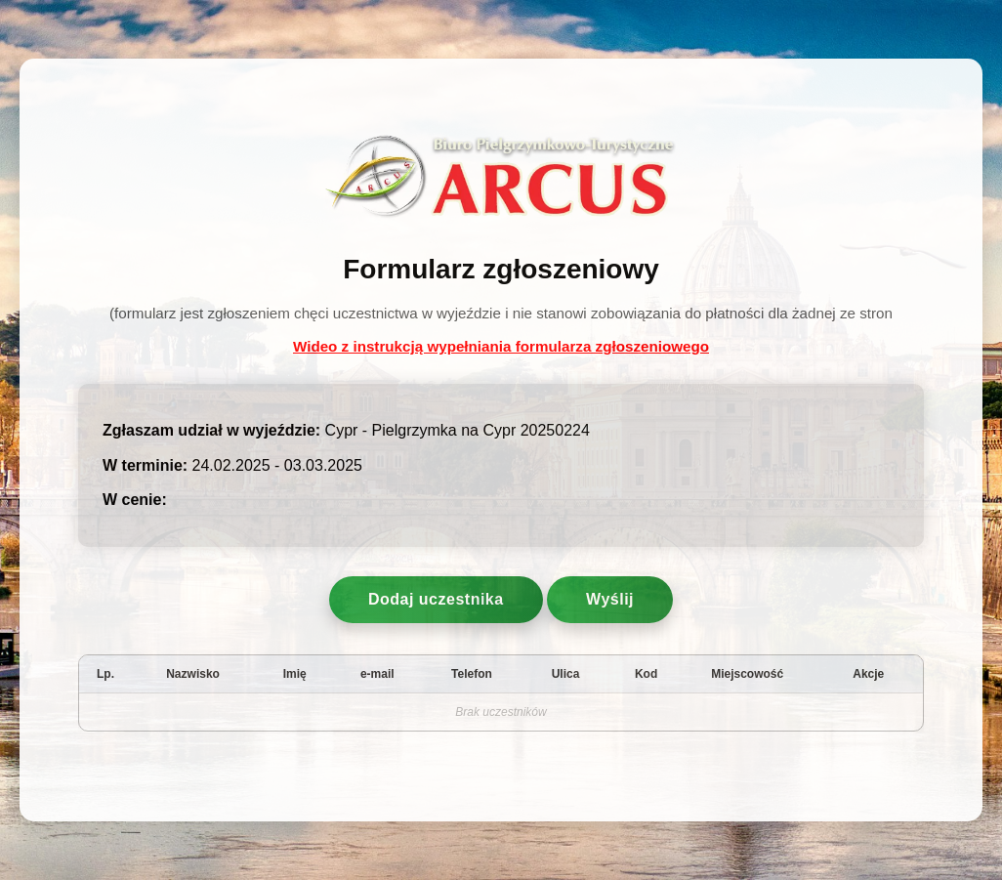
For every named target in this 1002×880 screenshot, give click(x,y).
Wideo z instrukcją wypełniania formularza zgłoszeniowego (501, 346)
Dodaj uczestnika (436, 599)
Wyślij (610, 599)
